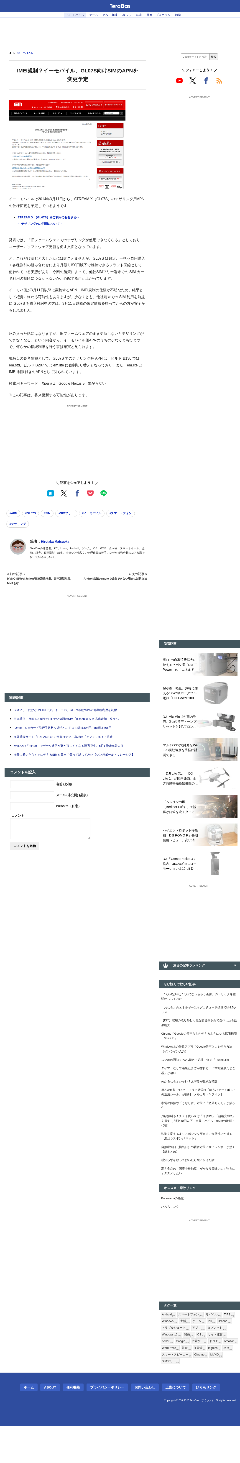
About (50, 1424)
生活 (201, 1353)
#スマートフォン (22, 525)
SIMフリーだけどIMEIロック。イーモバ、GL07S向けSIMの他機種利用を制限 (73, 712)
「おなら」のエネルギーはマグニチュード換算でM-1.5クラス (198, 1017)
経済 (140, 15)
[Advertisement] (120, 32)
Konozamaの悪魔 (173, 1228)
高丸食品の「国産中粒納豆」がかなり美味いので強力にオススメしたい (198, 1199)
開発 (214, 1368)
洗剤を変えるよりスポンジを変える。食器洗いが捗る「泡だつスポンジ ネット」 (198, 1161)
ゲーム (91, 15)
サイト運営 (171, 1376)
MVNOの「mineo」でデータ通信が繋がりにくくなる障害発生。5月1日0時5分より (77, 747)
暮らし (127, 15)
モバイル (217, 1346)
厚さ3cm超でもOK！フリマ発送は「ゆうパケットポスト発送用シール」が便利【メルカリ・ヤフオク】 (198, 1113)
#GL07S (34, 514)
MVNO (185, 1398)
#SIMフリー (73, 514)
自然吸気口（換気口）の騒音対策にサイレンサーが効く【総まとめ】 (198, 1176)
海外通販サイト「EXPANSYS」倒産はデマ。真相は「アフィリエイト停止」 (72, 739)
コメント (17, 823)
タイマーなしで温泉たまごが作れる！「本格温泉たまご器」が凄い (198, 1089)
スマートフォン (193, 1346)
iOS (226, 1368)
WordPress (204, 1383)
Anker (190, 1376)
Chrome (169, 1398)
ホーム (29, 1424)
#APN (14, 514)
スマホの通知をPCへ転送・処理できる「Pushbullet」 (189, 1075)
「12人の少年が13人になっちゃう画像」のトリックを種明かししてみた (198, 1003)
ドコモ (168, 1383)
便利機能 (73, 1424)
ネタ (198, 1391)
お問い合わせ (145, 1424)
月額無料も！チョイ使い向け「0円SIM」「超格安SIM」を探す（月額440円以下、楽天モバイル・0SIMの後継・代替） (199, 1145)
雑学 (182, 15)
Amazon (184, 1383)
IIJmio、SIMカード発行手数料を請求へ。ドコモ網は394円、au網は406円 (70, 730)
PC (229, 1353)
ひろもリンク (170, 1237)
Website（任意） (68, 813)
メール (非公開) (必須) (72, 802)
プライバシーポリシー (107, 1424)
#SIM (52, 514)
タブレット (171, 1368)
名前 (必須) (64, 791)
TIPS (167, 1353)
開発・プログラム (161, 15)
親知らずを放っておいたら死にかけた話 (190, 1188)
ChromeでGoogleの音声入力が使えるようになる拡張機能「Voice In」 (198, 1046)
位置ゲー (224, 1376)
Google (206, 1376)
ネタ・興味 (109, 15)
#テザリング (52, 525)
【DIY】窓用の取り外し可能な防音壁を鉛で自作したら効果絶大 (199, 1032)
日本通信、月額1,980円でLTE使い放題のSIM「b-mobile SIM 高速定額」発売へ (74, 721)
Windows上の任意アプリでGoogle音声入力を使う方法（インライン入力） (198, 1060)
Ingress (184, 1391)
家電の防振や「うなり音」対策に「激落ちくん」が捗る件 (198, 1127)
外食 (221, 1383)
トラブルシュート (193, 1361)
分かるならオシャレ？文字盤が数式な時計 (191, 1101)
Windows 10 (195, 1368)
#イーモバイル (101, 514)
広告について (175, 1424)
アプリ (217, 1361)
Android (169, 1346)
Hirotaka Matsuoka (57, 543)
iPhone (169, 1361)
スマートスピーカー (221, 1391)
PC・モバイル (71, 15)
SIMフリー (204, 1398)
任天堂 (168, 1391)
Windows (184, 1353)
